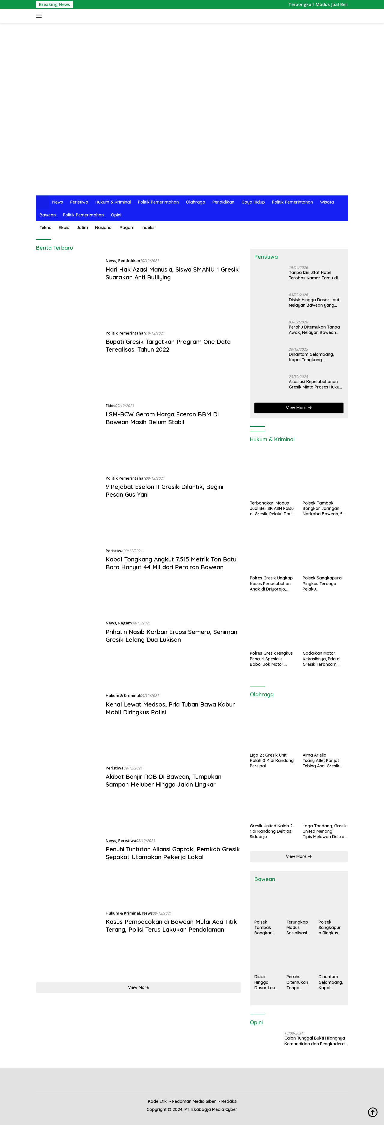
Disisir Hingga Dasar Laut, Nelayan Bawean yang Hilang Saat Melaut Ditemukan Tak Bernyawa (315, 302)
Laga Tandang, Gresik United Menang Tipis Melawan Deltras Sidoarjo (325, 831)
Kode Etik (157, 1101)
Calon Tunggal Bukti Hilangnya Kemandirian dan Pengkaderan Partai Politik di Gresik (315, 1040)
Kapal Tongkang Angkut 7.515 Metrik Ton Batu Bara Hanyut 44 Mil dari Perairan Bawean (171, 563)
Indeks (148, 227)
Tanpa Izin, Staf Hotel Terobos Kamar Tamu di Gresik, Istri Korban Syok (313, 275)
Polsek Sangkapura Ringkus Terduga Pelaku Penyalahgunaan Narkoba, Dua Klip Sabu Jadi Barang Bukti (322, 583)
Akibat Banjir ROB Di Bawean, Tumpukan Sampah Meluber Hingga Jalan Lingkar (163, 780)
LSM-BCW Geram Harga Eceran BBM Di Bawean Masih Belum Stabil (162, 418)
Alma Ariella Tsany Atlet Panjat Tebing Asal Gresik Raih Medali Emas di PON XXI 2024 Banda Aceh (321, 760)
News (57, 202)
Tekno (46, 227)
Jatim (82, 227)
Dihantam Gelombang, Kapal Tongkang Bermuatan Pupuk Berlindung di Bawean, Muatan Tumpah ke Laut (313, 357)
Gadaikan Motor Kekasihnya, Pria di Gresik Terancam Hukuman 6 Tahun (321, 658)
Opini (116, 215)
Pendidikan (223, 202)
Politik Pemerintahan (158, 202)
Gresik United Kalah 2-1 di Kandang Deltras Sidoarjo (272, 831)
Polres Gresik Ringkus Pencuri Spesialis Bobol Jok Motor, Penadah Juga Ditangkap (271, 658)
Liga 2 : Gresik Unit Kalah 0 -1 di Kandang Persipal (272, 760)
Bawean (48, 215)
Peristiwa (79, 202)
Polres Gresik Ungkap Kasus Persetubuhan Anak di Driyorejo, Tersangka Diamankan (271, 583)
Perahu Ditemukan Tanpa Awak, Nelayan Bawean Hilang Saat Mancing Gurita (316, 329)
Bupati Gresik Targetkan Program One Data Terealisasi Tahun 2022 (168, 345)
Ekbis (64, 227)
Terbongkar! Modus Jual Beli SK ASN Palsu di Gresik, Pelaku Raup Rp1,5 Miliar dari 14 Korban (272, 508)
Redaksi (229, 1101)
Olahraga (195, 202)
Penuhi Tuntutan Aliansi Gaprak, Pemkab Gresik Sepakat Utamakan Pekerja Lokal (173, 853)
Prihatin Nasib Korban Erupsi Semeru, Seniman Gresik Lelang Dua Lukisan (171, 635)
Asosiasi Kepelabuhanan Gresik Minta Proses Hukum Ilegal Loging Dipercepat (316, 384)
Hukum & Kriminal (113, 202)
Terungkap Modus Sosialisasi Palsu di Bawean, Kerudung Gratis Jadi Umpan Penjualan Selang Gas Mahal (297, 927)
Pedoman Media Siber (194, 1101)
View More (138, 987)
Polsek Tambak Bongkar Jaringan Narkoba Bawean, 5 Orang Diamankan (323, 508)
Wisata (327, 202)
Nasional (103, 227)
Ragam (127, 227)
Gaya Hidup (253, 202)
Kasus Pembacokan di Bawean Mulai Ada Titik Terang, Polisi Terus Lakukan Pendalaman (171, 925)
